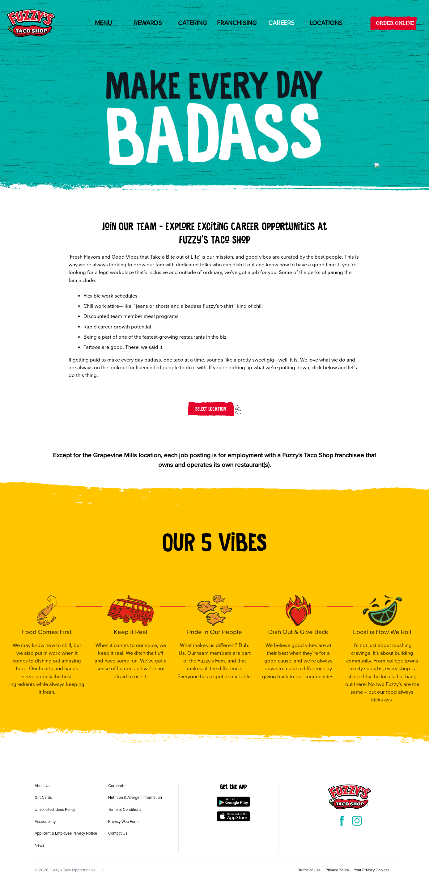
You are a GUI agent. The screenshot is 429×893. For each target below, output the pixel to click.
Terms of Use (309, 870)
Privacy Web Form (123, 821)
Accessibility (45, 821)
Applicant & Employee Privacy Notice (66, 833)
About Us (42, 785)
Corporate (116, 785)
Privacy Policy (337, 870)
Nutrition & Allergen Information (135, 797)
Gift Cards (43, 797)
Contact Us (117, 833)
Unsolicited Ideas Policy (55, 809)
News (39, 845)
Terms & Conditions (124, 809)
